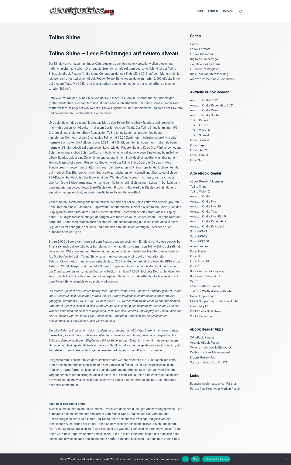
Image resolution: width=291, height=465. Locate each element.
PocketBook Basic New (205, 311)
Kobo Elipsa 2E (200, 140)
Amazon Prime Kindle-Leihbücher (212, 79)
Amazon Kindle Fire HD (205, 206)
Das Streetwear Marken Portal (220, 388)
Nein (195, 459)
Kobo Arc (196, 266)
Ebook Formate (200, 49)
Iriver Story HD (199, 306)
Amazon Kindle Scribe (205, 115)
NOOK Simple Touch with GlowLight (214, 301)
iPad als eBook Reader (205, 286)
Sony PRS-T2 (198, 236)
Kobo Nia (196, 160)
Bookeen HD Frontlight (205, 276)
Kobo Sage (197, 145)
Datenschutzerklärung (216, 459)
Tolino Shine (198, 186)
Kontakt (213, 11)
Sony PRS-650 (199, 241)
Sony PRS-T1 (198, 231)
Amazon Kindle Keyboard (207, 226)
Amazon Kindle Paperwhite (208, 221)
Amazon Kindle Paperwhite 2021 (212, 105)
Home (200, 11)
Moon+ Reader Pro (202, 357)
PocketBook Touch (202, 316)
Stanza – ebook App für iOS (208, 362)
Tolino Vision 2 (200, 191)
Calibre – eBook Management (210, 352)
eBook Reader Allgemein (206, 181)
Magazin (228, 11)
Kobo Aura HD (199, 261)
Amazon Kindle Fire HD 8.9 (208, 216)
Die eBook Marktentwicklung (209, 74)
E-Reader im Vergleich (204, 69)
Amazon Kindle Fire (203, 201)
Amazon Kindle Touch (204, 211)
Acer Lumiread (200, 246)
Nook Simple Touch (203, 296)
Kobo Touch (198, 251)
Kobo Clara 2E (199, 155)
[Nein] (286, 459)
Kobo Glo (196, 256)
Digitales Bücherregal (204, 59)
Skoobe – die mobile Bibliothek (211, 347)
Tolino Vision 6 (200, 130)
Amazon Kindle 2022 (204, 100)
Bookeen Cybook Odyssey (207, 271)
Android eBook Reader (205, 342)
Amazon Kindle (200, 196)
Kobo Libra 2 (198, 150)
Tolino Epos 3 (199, 125)
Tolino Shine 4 (199, 135)
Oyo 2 (194, 281)
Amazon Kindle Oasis (204, 110)
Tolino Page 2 (199, 120)
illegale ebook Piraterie (205, 64)
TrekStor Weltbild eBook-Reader (211, 291)
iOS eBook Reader (202, 337)
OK (185, 459)
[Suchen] (240, 11)
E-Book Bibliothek (202, 54)
